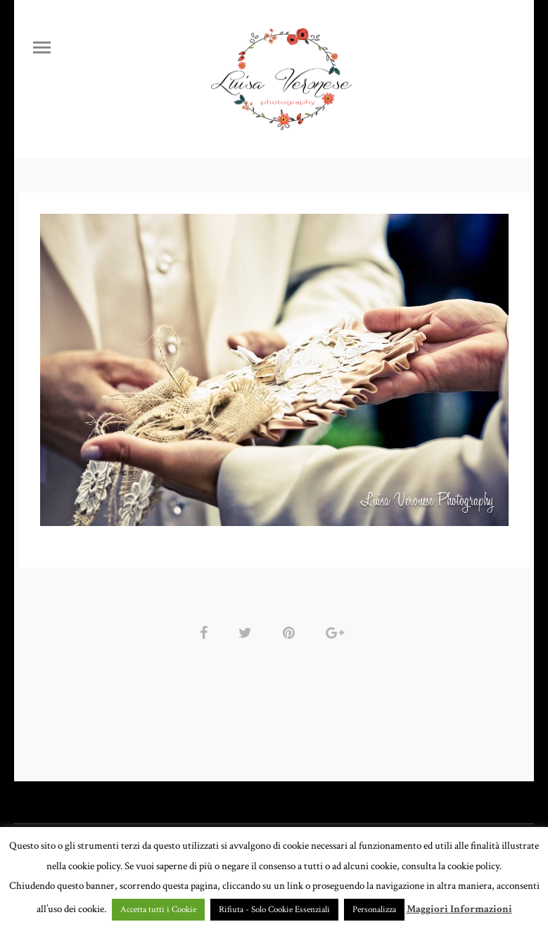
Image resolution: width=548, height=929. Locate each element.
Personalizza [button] (374, 910)
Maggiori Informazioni (459, 909)
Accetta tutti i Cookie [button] (158, 910)
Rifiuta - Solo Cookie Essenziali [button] (274, 910)
